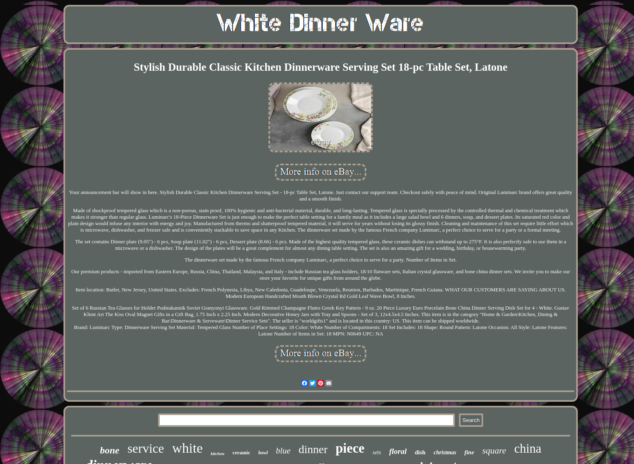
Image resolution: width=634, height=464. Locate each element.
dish (420, 452)
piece (350, 448)
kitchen (217, 453)
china (527, 448)
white (187, 448)
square (494, 450)
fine (469, 452)
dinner (313, 449)
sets (376, 452)
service (145, 448)
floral (397, 451)
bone (109, 450)
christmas (444, 452)
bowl (263, 453)
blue (283, 451)
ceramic (241, 452)
